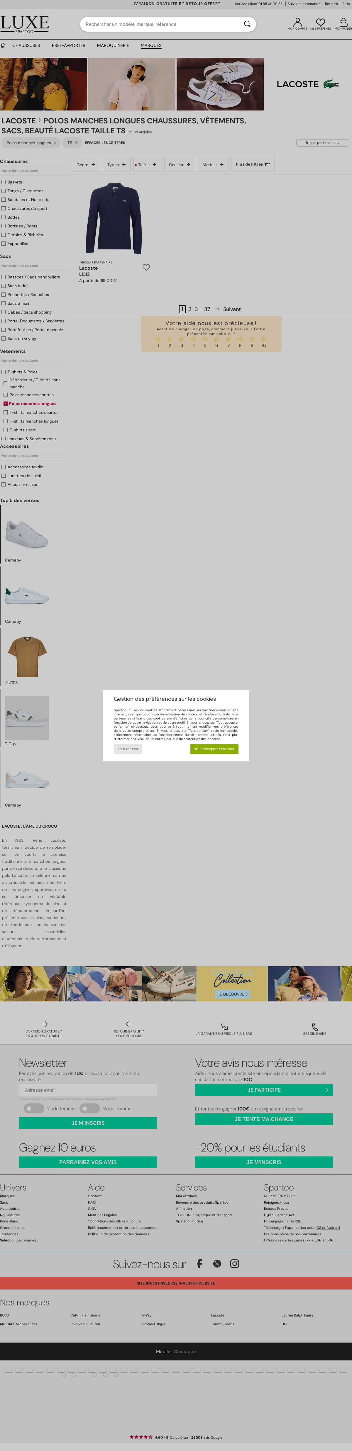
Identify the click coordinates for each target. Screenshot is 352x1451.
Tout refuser (128, 749)
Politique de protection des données (192, 739)
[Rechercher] (247, 24)
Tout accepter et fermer (214, 749)
